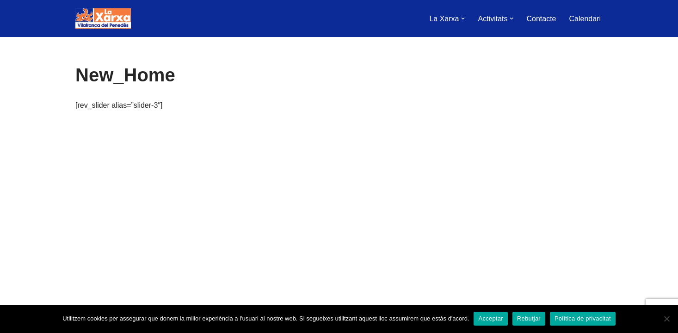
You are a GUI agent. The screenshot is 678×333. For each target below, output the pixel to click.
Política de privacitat (583, 318)
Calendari (585, 19)
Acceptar (490, 318)
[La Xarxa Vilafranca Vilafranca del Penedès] (103, 18)
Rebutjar (529, 318)
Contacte (541, 19)
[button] (463, 18)
